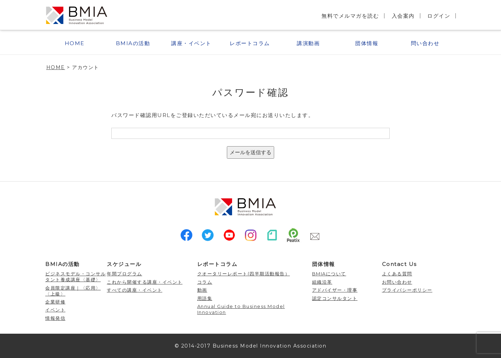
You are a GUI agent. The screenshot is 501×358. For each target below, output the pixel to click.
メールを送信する (250, 152)
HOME (75, 43)
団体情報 (366, 43)
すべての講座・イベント (134, 290)
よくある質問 (397, 273)
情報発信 (55, 318)
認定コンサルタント (335, 298)
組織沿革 (322, 282)
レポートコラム (250, 43)
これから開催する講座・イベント (145, 282)
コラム (205, 282)
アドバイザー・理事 (335, 290)
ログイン (438, 16)
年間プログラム (124, 273)
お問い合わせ (397, 282)
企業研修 (55, 302)
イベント (55, 310)
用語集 (205, 298)
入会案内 (403, 16)
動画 (202, 290)
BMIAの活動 (133, 43)
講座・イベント (191, 43)
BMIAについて (329, 273)
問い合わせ (425, 43)
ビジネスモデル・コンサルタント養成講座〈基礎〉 (75, 276)
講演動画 (308, 43)
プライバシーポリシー (407, 290)
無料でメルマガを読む (350, 16)
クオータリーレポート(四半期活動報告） (243, 273)
